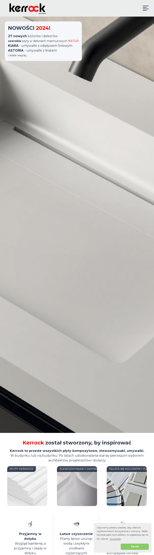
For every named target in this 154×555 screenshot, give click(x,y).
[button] (108, 546)
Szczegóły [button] (115, 538)
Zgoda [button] (135, 546)
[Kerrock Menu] (146, 8)
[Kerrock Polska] (25, 8)
